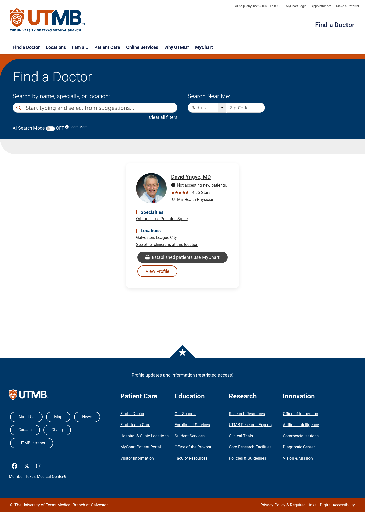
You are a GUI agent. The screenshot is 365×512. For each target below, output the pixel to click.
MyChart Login (296, 6)
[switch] (50, 128)
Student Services (190, 436)
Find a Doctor (334, 25)
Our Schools (185, 413)
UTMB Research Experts (250, 424)
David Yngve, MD (191, 177)
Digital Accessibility (337, 505)
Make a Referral (347, 6)
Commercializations (301, 436)
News (87, 416)
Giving (57, 429)
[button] (172, 107)
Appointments (321, 6)
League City (166, 237)
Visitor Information (137, 458)
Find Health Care (135, 424)
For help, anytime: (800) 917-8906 (257, 6)
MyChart (204, 47)
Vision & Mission (298, 458)
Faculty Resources (191, 458)
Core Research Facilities (250, 447)
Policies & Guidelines (247, 458)
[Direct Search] (19, 108)
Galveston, (146, 237)
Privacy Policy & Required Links (288, 505)
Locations (56, 47)
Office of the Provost (193, 447)
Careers (25, 429)
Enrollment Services (192, 424)
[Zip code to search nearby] (246, 107)
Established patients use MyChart (182, 257)
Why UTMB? (176, 47)
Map (58, 416)
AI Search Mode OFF (50, 128)
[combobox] (97, 107)
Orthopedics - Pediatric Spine (162, 218)
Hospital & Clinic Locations (144, 436)
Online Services (142, 47)
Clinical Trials (241, 436)
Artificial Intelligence (301, 424)
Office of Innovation (300, 413)
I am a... (80, 47)
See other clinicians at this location (167, 244)
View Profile (157, 271)
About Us (26, 416)
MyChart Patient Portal (140, 447)
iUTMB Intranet (31, 443)
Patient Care (107, 47)
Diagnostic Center (299, 447)
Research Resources (247, 413)
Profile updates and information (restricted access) (182, 375)
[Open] (222, 107)
